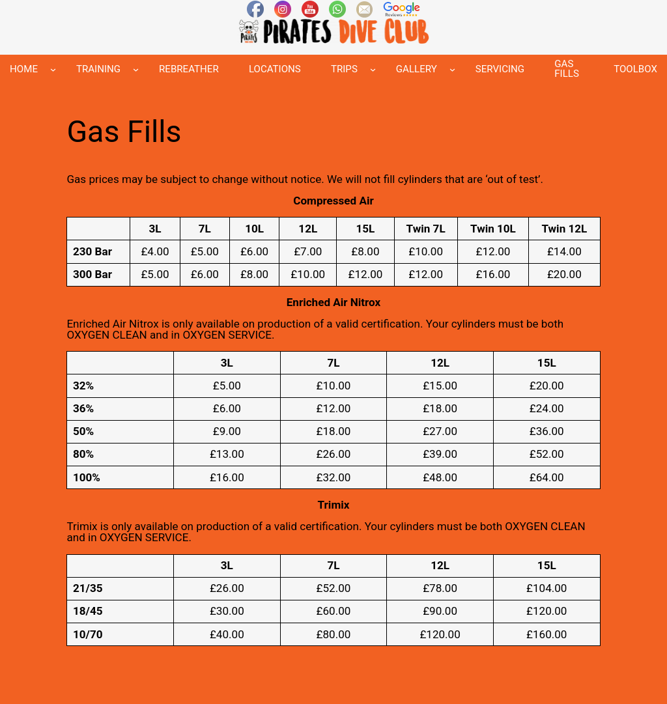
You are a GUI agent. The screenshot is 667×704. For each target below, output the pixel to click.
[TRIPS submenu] (373, 69)
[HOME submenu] (53, 69)
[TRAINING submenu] (136, 69)
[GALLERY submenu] (452, 69)
